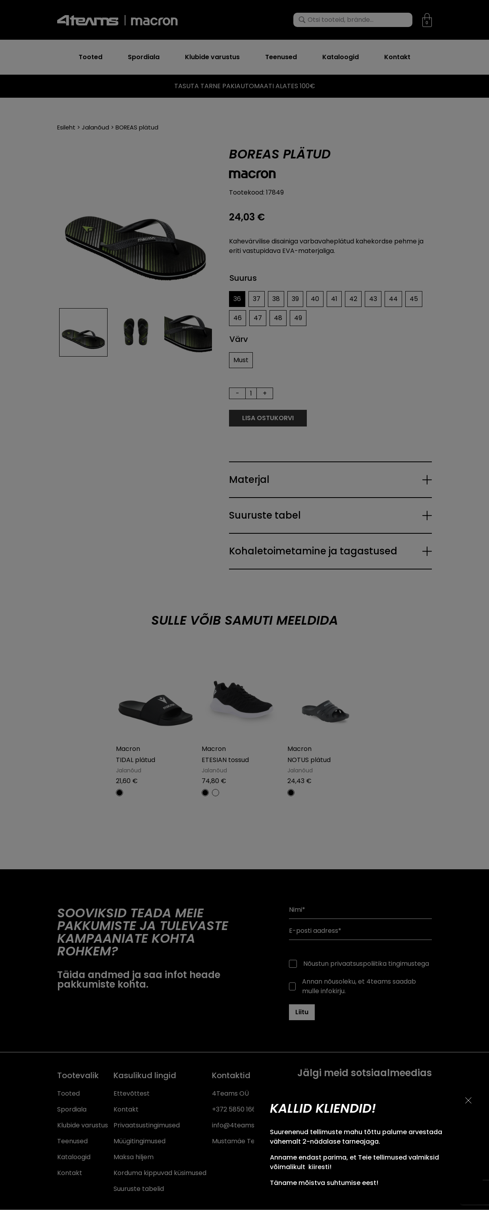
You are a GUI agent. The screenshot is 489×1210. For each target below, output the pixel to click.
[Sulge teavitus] (468, 1100)
